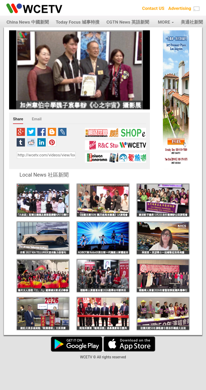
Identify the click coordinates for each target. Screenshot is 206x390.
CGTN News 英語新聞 (128, 22)
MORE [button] (166, 22)
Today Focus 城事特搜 (77, 22)
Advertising (179, 8)
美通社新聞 (192, 22)
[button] (196, 9)
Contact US (153, 8)
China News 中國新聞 (27, 22)
